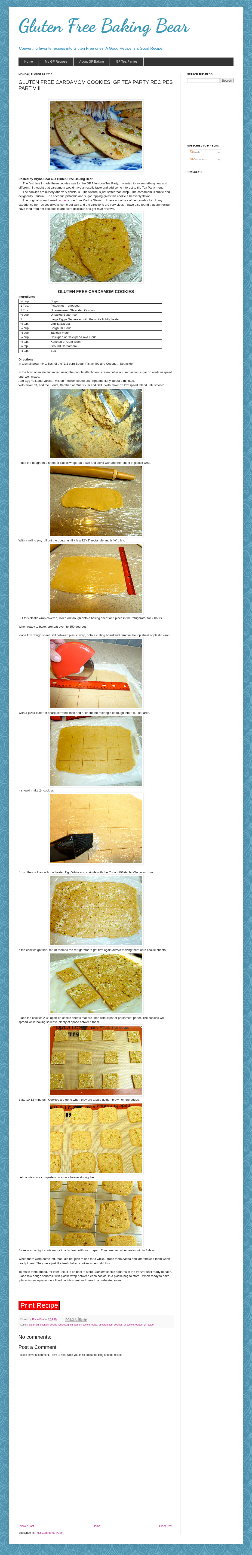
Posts (195, 152)
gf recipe (149, 1326)
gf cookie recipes (133, 1326)
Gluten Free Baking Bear (103, 25)
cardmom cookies (39, 1326)
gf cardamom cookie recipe (82, 1326)
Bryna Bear (38, 1320)
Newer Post (27, 1527)
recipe (62, 200)
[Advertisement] (96, 1491)
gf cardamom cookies (111, 1326)
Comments (198, 159)
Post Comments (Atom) (49, 1534)
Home (96, 1527)
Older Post (165, 1527)
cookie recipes (58, 1326)
